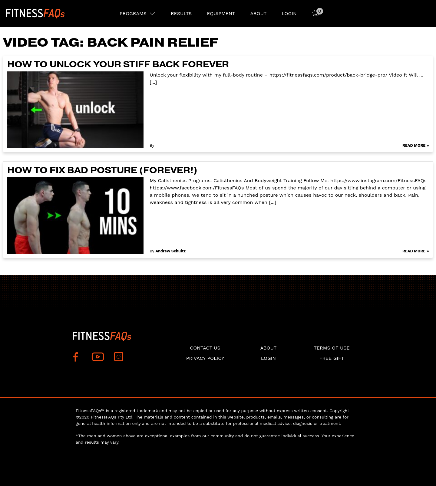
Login (289, 13)
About (258, 13)
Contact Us (205, 348)
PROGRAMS (133, 13)
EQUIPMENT (221, 13)
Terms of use (332, 348)
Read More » (415, 145)
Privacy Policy (205, 358)
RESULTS (181, 13)
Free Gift (331, 358)
